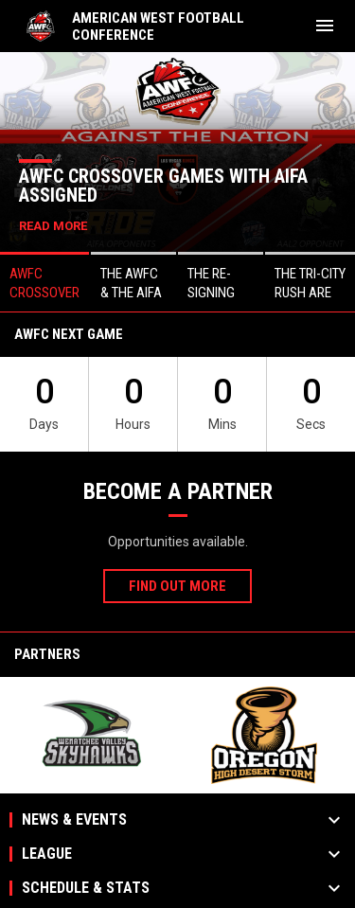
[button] (44, 282)
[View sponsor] (91, 736)
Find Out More (177, 586)
